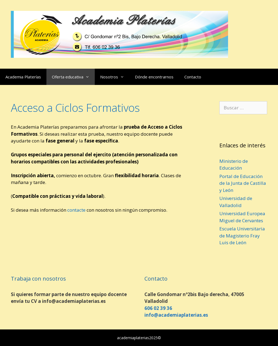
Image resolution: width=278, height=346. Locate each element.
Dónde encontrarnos (154, 77)
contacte (76, 210)
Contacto (192, 77)
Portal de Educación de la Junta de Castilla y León (242, 183)
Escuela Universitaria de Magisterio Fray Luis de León (242, 236)
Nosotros (114, 77)
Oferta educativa (73, 77)
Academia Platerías (23, 77)
